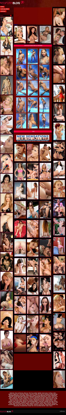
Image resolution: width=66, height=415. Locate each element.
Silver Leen (17, 399)
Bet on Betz (42, 397)
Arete (14, 401)
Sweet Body (31, 396)
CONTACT (3, 11)
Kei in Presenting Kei (16, 402)
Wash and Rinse (30, 404)
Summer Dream (15, 398)
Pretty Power (41, 401)
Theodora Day (17, 405)
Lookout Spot (22, 394)
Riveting (27, 403)
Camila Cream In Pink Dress (45, 402)
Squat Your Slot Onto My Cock (19, 403)
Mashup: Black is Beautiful (50, 404)
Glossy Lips (24, 404)
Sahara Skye (18, 404)
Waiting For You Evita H (34, 403)
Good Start (32, 402)
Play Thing (20, 397)
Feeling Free (12, 393)
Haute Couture (45, 393)
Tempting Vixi (24, 402)
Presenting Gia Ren (49, 399)
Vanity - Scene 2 (49, 405)
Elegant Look (15, 394)
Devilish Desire (29, 395)
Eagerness (15, 397)
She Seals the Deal (23, 405)
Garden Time (37, 394)
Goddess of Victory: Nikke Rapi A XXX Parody (41, 395)
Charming (37, 402)
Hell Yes (53, 402)
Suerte (17, 401)
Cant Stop (21, 398)
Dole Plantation (26, 397)
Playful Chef (10, 396)
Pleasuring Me (37, 399)
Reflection (25, 401)
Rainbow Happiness (49, 398)
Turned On (31, 399)
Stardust (41, 403)
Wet (57, 404)
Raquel (20, 401)
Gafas (28, 402)
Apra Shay (51, 401)
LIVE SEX (15, 24)
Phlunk (53, 397)
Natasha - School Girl (29, 394)
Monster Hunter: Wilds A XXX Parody (21, 396)
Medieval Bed (54, 395)
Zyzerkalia (46, 401)
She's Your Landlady (33, 393)
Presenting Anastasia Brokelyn (39, 398)
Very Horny (30, 398)
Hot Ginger (42, 399)
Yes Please (51, 393)
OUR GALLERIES (5, 9)
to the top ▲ (62, 411)
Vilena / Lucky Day (47, 403)
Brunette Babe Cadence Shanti (41, 396)
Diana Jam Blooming (19, 393)
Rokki (20, 399)
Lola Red (49, 396)
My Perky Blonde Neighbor (33, 401)
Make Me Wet (37, 397)
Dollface (25, 398)
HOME (2, 6)
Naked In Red (48, 397)
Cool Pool (31, 397)
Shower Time (30, 405)
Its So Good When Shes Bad (39, 405)
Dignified (39, 393)
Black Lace (26, 393)
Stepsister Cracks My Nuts (39, 404)
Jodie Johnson (25, 399)
